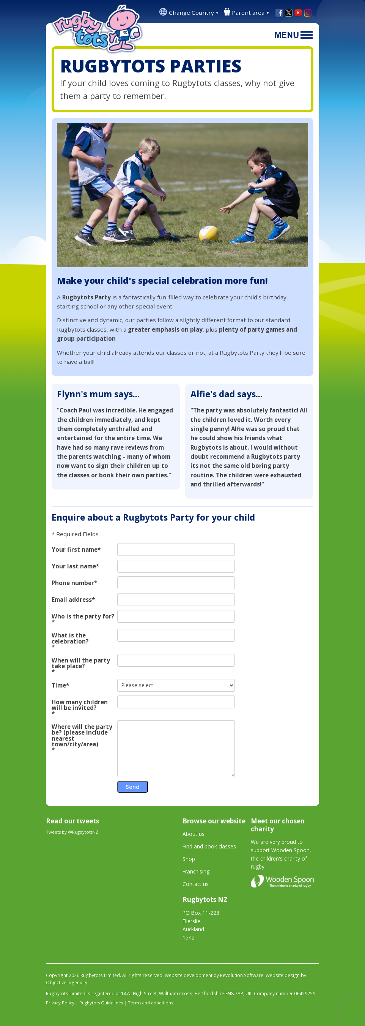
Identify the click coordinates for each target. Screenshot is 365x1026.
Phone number (73, 583)
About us (193, 833)
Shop (188, 858)
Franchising (195, 871)
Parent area (248, 12)
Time (59, 685)
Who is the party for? (83, 616)
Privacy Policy (60, 1003)
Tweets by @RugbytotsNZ (72, 832)
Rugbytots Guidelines (101, 1003)
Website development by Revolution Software (214, 975)
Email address (72, 600)
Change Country (191, 12)
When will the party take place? (81, 663)
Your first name (75, 549)
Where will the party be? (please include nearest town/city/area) (82, 735)
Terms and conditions (150, 1003)
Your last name (74, 566)
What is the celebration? (70, 638)
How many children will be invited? (80, 705)
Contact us (195, 884)
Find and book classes (209, 846)
